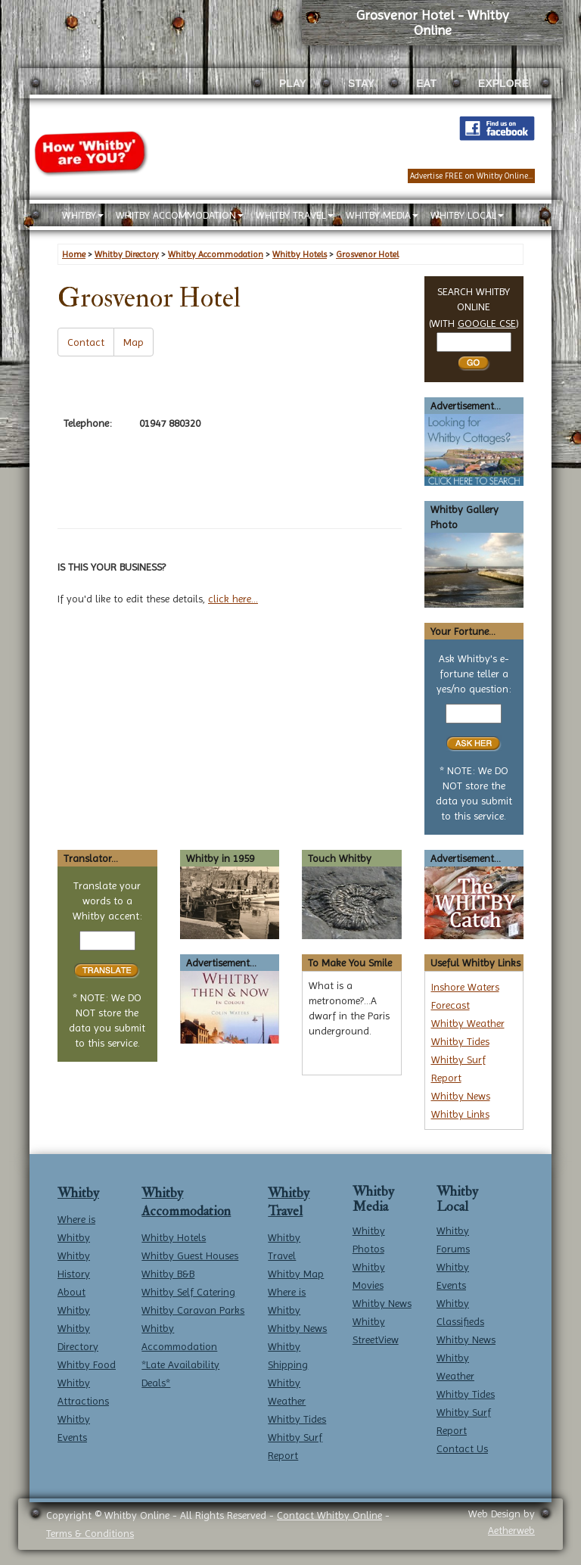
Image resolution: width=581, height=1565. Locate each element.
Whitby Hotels (173, 1237)
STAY (361, 83)
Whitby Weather (468, 1023)
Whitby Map (296, 1274)
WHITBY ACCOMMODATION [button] (180, 215)
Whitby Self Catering (188, 1292)
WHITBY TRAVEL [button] (295, 215)
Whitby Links (460, 1114)
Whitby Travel (288, 1202)
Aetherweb (511, 1530)
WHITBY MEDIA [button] (382, 215)
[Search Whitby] (474, 342)
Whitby (78, 1193)
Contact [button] (85, 342)
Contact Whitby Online (329, 1515)
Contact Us (462, 1448)
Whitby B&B (167, 1274)
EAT (426, 83)
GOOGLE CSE (487, 323)
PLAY (292, 83)
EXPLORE (503, 83)
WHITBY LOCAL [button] (467, 215)
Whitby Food (86, 1364)
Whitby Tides (460, 1041)
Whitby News (460, 1096)
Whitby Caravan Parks (192, 1310)
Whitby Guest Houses (189, 1255)
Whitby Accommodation (186, 1202)
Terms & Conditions (90, 1533)
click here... (233, 599)
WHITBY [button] (83, 215)
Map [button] (133, 342)
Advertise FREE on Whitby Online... (471, 176)
